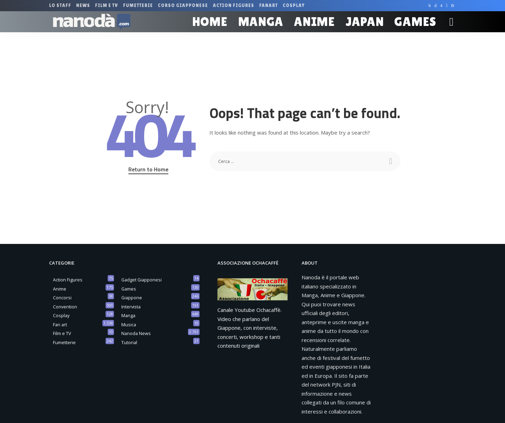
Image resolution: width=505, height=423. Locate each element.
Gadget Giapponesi (141, 280)
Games (128, 289)
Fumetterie (64, 342)
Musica (128, 324)
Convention (65, 306)
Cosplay (61, 315)
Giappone (131, 297)
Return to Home (148, 169)
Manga (128, 315)
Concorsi (62, 297)
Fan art (60, 324)
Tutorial (129, 342)
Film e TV (62, 333)
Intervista (131, 306)
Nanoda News (136, 333)
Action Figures (67, 280)
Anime (59, 289)
